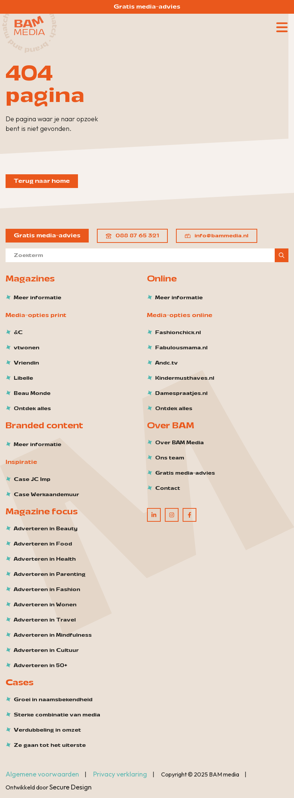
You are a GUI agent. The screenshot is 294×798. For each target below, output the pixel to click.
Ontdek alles (32, 408)
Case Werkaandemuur (46, 494)
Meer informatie (37, 297)
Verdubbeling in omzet (47, 730)
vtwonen (26, 347)
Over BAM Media (179, 442)
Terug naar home (42, 181)
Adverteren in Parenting (49, 574)
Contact (167, 488)
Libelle (23, 378)
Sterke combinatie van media (57, 715)
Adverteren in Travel (45, 620)
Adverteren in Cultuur (46, 650)
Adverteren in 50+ (40, 665)
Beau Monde (32, 393)
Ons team (169, 458)
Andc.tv (166, 363)
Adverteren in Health (45, 559)
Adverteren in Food (43, 544)
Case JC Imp (32, 479)
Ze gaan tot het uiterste (50, 745)
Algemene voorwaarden (42, 774)
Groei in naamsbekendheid (53, 699)
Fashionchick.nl (178, 332)
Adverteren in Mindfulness (53, 635)
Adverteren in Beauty (46, 528)
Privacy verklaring (120, 774)
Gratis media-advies (147, 6)
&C (18, 332)
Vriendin (26, 363)
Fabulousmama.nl (181, 347)
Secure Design (70, 787)
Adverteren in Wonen (45, 604)
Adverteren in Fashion (47, 589)
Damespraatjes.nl (181, 393)
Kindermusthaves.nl (184, 378)
